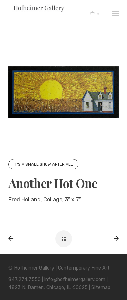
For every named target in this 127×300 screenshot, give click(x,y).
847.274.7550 (24, 279)
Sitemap (100, 288)
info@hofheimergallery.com (74, 279)
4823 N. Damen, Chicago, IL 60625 (48, 288)
